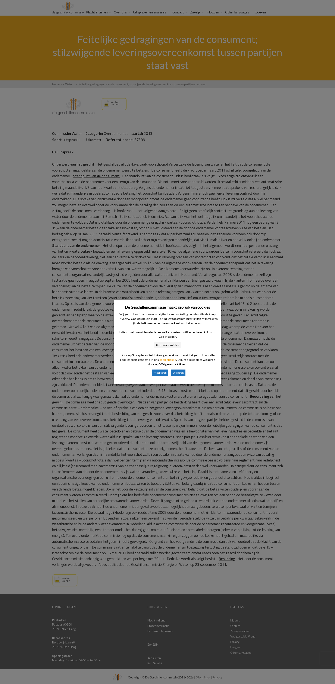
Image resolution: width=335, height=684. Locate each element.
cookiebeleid (167, 359)
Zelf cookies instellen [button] (167, 345)
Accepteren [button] (160, 372)
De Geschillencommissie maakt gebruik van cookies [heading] (167, 307)
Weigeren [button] (178, 372)
